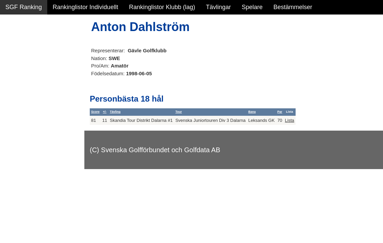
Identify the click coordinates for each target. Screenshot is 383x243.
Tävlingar (218, 7)
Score (95, 111)
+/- (105, 111)
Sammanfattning (27, 43)
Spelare (252, 7)
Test (11, 134)
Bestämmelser (292, 7)
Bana (252, 111)
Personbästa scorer (31, 87)
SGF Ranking (23, 7)
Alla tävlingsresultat (31, 102)
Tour (178, 111)
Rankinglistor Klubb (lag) (162, 7)
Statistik (16, 73)
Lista (289, 120)
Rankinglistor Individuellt (85, 7)
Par (279, 111)
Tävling (115, 111)
